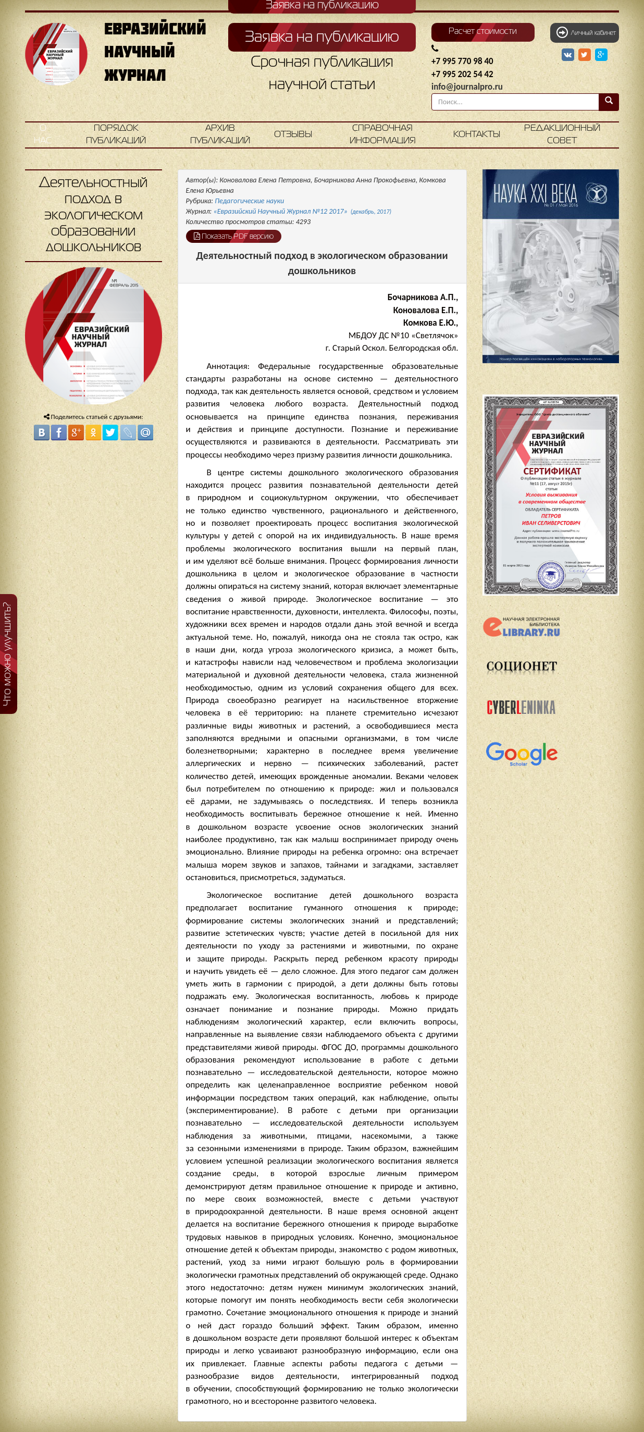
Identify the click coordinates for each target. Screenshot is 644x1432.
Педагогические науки (249, 200)
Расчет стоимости (483, 31)
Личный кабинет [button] (586, 32)
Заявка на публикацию (322, 37)
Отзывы (293, 135)
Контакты (476, 135)
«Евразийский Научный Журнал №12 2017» (303, 211)
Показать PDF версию (234, 236)
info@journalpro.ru (467, 86)
